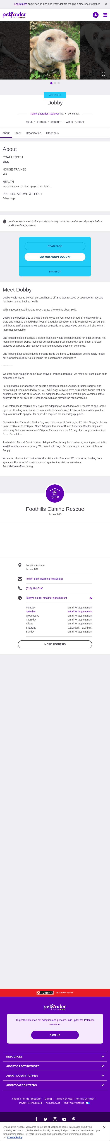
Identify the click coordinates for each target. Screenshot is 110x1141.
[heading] (59, 598)
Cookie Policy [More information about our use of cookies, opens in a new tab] (14, 1137)
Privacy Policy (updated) (30, 1103)
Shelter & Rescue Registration (26, 1099)
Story (18, 132)
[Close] (104, 1127)
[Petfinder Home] (14, 15)
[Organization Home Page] (55, 493)
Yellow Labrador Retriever (44, 113)
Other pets (52, 132)
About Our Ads (53, 1103)
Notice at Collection (85, 1099)
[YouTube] (64, 1119)
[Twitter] (46, 1119)
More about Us (55, 644)
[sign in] (96, 15)
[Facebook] (36, 1119)
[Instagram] (55, 1119)
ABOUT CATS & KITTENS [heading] (21, 1085)
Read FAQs (55, 246)
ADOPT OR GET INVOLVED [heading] (23, 1066)
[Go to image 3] (59, 83)
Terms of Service (64, 1099)
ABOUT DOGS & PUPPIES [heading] (22, 1075)
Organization (33, 132)
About (6, 132)
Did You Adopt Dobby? (54, 256)
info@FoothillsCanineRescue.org (44, 578)
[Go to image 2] (55, 83)
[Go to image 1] (51, 83)
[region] (55, 1131)
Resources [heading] (14, 1056)
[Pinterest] (74, 1119)
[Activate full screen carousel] (103, 74)
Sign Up (55, 1035)
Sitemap (48, 1099)
